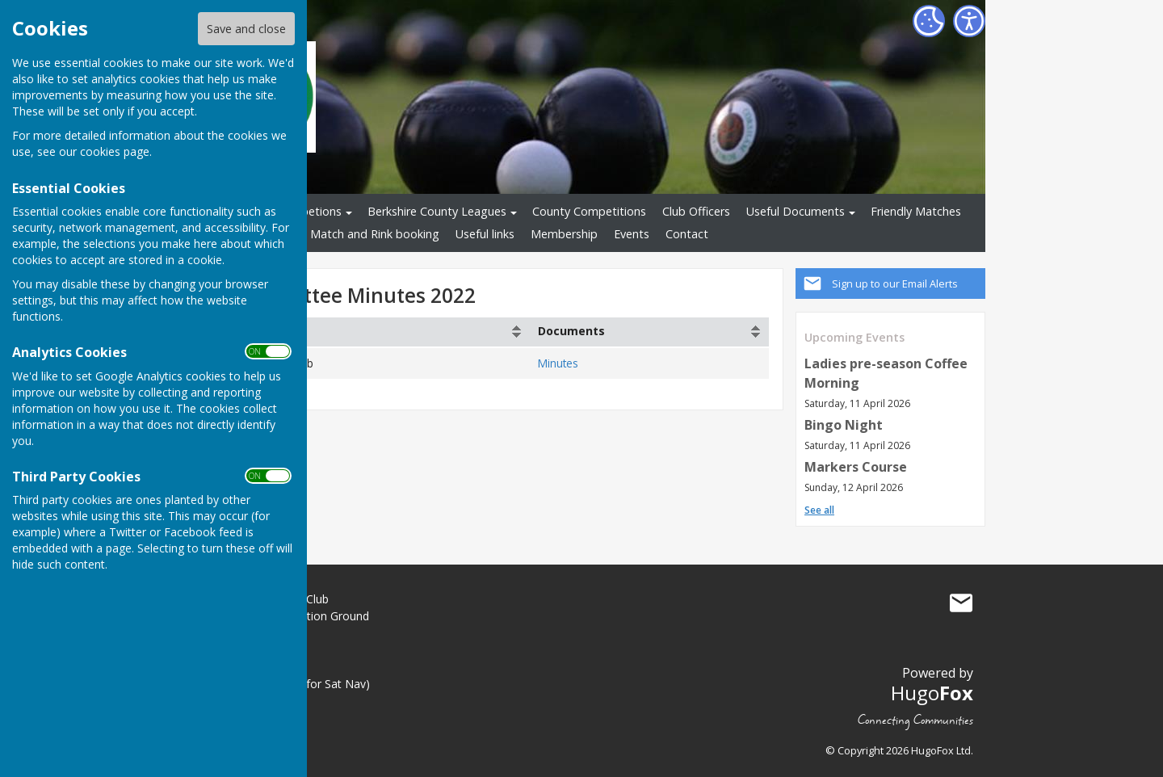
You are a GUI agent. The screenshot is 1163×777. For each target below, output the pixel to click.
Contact (686, 234)
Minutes (558, 363)
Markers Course (855, 467)
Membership (564, 234)
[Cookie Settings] (929, 21)
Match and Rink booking (374, 234)
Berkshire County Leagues (436, 211)
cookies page (114, 151)
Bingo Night (843, 425)
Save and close (246, 28)
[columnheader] (360, 332)
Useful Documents (795, 211)
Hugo (932, 692)
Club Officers (696, 211)
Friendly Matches (916, 211)
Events (631, 234)
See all (819, 510)
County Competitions (589, 211)
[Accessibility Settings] (969, 21)
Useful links (485, 234)
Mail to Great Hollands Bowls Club (961, 602)
